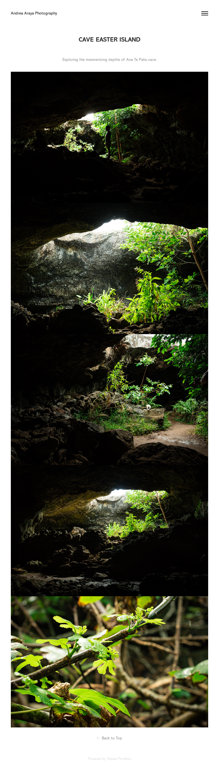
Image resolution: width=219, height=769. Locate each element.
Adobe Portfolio (119, 759)
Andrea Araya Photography (34, 13)
